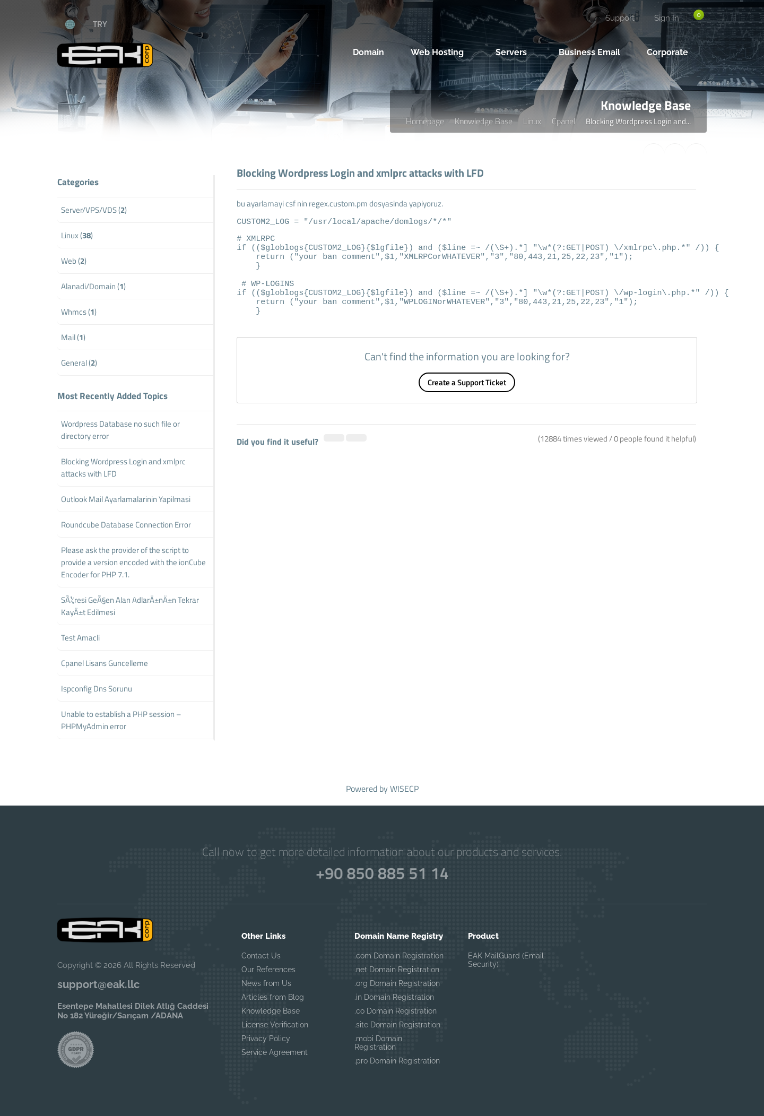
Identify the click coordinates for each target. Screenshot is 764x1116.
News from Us (266, 983)
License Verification (274, 1024)
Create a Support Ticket (467, 398)
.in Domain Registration (394, 997)
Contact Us (261, 955)
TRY (100, 24)
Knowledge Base (484, 121)
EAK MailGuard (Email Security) (506, 959)
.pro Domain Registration (397, 1061)
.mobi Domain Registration (378, 1042)
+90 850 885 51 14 (382, 873)
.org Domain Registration (397, 983)
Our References (268, 969)
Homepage (425, 121)
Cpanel (563, 121)
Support (620, 18)
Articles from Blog (272, 997)
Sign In (666, 18)
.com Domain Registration (399, 955)
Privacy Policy (265, 1038)
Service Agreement (274, 1052)
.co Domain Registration (395, 1011)
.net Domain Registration (396, 969)
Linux (532, 121)
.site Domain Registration (397, 1024)
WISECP (404, 788)
